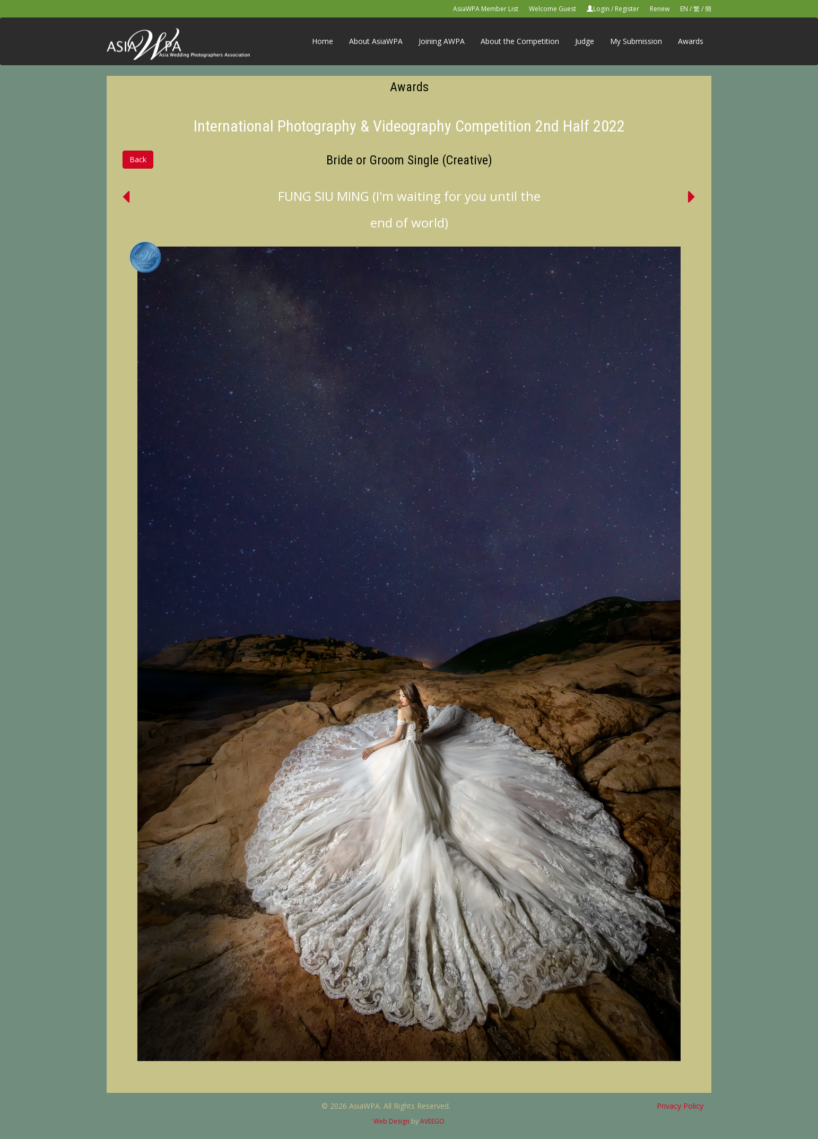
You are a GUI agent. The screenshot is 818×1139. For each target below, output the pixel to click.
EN (684, 8)
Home (322, 41)
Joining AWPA (442, 41)
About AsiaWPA (376, 41)
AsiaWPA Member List (485, 8)
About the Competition (520, 41)
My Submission (636, 41)
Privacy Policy (680, 1106)
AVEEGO (432, 1121)
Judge (584, 41)
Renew (659, 8)
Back (137, 159)
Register (627, 8)
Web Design (391, 1121)
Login (601, 8)
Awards (690, 41)
